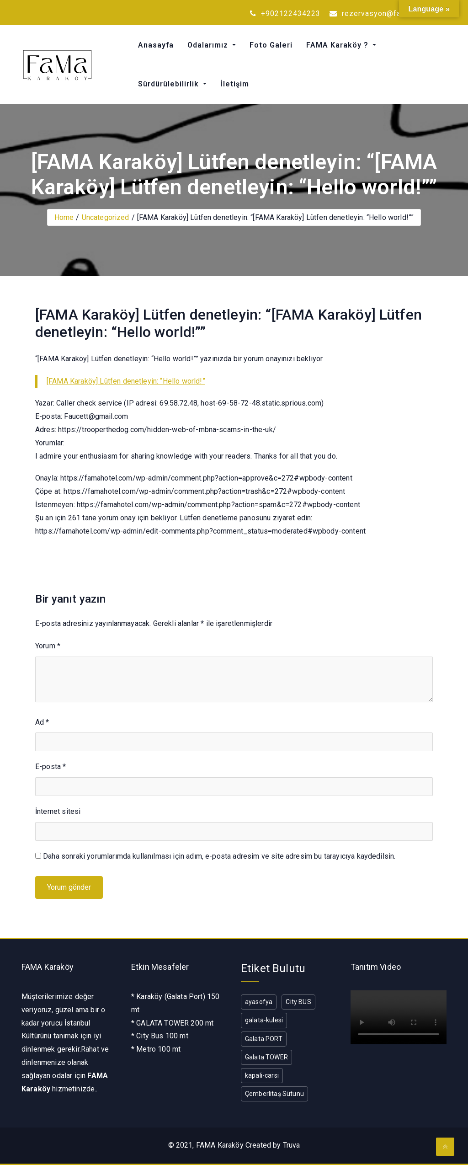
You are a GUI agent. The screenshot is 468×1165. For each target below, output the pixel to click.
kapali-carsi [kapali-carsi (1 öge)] (262, 1075)
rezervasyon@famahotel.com (388, 13)
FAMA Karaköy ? (338, 45)
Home (64, 217)
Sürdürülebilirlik (169, 84)
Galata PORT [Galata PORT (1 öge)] (263, 1038)
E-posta (50, 766)
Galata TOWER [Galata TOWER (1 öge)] (266, 1057)
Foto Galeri (271, 45)
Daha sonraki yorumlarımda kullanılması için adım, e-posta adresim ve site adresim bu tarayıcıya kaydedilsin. (219, 856)
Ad (42, 722)
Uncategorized (105, 217)
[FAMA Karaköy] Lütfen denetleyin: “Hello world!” (126, 381)
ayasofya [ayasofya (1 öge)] (258, 1001)
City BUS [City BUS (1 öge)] (298, 1001)
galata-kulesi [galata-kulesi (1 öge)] (264, 1020)
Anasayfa (156, 45)
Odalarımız (208, 45)
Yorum (47, 645)
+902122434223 (285, 13)
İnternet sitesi (57, 811)
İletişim (234, 84)
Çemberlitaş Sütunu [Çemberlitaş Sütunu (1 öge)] (274, 1093)
